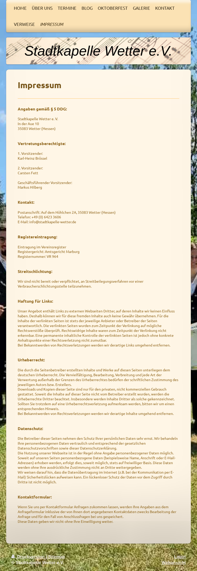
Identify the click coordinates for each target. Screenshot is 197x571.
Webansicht (174, 562)
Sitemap (56, 556)
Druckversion (28, 556)
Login (180, 556)
